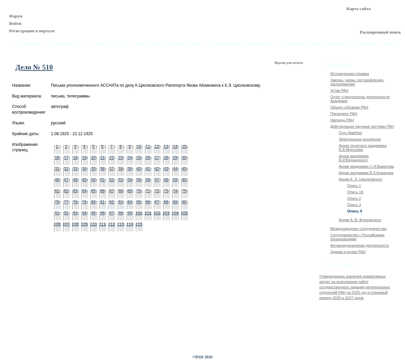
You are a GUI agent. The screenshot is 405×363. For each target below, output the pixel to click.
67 (111, 191)
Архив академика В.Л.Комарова (366, 173)
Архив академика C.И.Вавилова (366, 166)
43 (166, 168)
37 (111, 168)
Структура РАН (109, 43)
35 (93, 168)
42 (157, 168)
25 (139, 157)
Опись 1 (354, 186)
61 (57, 191)
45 (184, 168)
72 (157, 191)
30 (184, 157)
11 (148, 146)
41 (148, 168)
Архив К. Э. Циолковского (360, 179)
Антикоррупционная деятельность (359, 245)
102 (156, 213)
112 (111, 224)
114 (129, 224)
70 (139, 191)
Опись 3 (354, 205)
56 (148, 179)
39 (129, 168)
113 (120, 224)
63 (75, 191)
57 (157, 179)
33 (75, 168)
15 (184, 146)
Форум (16, 15)
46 (57, 179)
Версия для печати (289, 63)
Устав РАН (339, 90)
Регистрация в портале (32, 30)
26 (148, 157)
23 (120, 157)
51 (102, 179)
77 (66, 202)
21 (102, 157)
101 (147, 213)
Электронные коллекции (360, 139)
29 (175, 157)
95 (93, 213)
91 (57, 213)
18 (75, 157)
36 (102, 168)
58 (166, 179)
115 (138, 224)
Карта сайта (358, 8)
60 (184, 179)
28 (166, 157)
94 (84, 213)
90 (184, 202)
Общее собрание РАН (349, 107)
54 (129, 179)
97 (111, 213)
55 (139, 179)
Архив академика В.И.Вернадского (354, 158)
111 (102, 224)
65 (93, 191)
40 (139, 168)
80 (93, 202)
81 (102, 202)
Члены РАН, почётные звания (167, 43)
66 (102, 191)
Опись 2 (354, 198)
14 (175, 146)
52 (111, 179)
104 (175, 213)
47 (66, 179)
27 (157, 157)
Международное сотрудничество (358, 229)
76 (57, 202)
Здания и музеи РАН (348, 252)
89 (175, 202)
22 (111, 157)
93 (75, 213)
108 (75, 224)
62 (66, 191)
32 (66, 168)
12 (157, 146)
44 (175, 168)
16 (57, 157)
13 (166, 146)
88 (166, 202)
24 (129, 157)
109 (84, 224)
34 (84, 168)
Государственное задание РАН (241, 43)
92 (66, 213)
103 (165, 213)
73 (166, 191)
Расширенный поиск (380, 32)
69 (129, 191)
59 (175, 179)
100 (138, 213)
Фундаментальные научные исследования (328, 43)
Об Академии (27, 43)
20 (93, 157)
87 (157, 202)
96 (102, 213)
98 (120, 213)
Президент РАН (343, 114)
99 (129, 213)
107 (66, 224)
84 (129, 202)
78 (75, 202)
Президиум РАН (66, 43)
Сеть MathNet (350, 133)
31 (57, 168)
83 (120, 202)
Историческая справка (349, 74)
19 (84, 157)
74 (175, 191)
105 (184, 213)
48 (75, 179)
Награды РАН (342, 120)
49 (84, 179)
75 (184, 191)
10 (139, 146)
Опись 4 (354, 211)
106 (56, 224)
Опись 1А (355, 192)
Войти (15, 23)
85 (139, 202)
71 (148, 191)
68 (120, 191)
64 (84, 191)
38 (120, 168)
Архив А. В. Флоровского (360, 220)
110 (93, 224)
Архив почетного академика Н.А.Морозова (362, 148)
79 (84, 202)
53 (120, 179)
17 (66, 157)
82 (111, 202)
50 (93, 179)
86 (148, 202)
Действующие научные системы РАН (362, 126)
